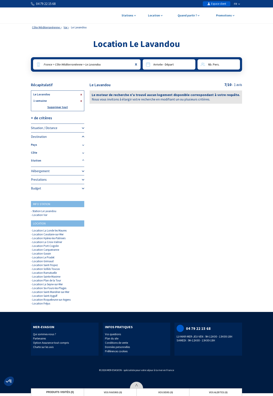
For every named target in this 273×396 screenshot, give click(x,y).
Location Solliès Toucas (46, 269)
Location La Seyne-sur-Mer (47, 284)
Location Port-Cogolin (45, 246)
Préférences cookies (116, 351)
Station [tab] (57, 160)
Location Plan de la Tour (46, 280)
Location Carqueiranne (45, 250)
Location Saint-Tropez (45, 265)
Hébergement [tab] (57, 171)
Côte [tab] (57, 152)
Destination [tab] (57, 137)
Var (65, 27)
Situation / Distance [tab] (57, 128)
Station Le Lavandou (44, 211)
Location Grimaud (43, 261)
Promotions (225, 15)
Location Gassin (41, 253)
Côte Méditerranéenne (46, 27)
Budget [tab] (57, 188)
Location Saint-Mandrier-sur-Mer (50, 292)
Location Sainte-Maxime (46, 276)
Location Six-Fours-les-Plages (49, 288)
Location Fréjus (41, 303)
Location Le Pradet (43, 257)
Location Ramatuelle (44, 273)
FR (237, 4)
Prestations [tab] (57, 180)
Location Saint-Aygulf (44, 296)
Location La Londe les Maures (49, 230)
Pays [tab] (57, 145)
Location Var (39, 215)
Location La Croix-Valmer (47, 242)
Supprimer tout (57, 107)
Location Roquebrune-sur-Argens (51, 299)
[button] (9, 381)
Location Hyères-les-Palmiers (48, 238)
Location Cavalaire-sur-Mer (48, 234)
